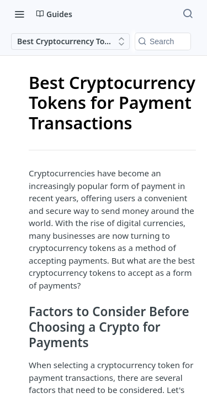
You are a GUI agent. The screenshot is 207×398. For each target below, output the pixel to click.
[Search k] (162, 41)
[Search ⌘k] (187, 14)
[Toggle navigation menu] (19, 14)
